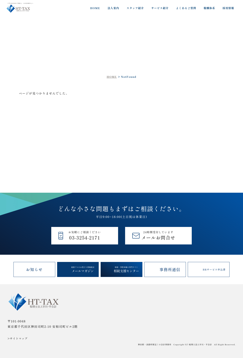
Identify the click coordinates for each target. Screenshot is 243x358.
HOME (95, 8)
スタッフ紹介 (135, 8)
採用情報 (228, 8)
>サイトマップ (18, 338)
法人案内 (113, 8)
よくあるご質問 (186, 8)
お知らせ (34, 269)
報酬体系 (209, 8)
